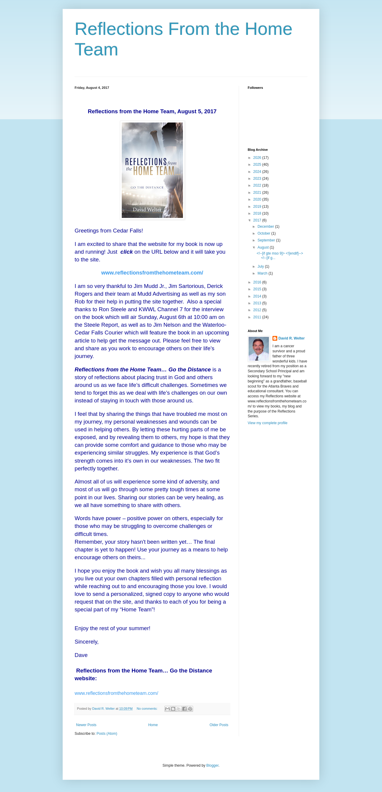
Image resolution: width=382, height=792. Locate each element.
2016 (257, 282)
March (263, 273)
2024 (257, 172)
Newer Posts (86, 725)
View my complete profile (267, 423)
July (261, 266)
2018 (257, 213)
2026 (257, 158)
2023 (257, 178)
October (264, 233)
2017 (257, 220)
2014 (257, 296)
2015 (257, 289)
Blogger (212, 765)
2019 (257, 206)
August (264, 247)
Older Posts (219, 725)
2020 (257, 199)
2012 (257, 310)
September (267, 240)
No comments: (147, 708)
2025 (257, 164)
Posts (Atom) (106, 733)
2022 (257, 185)
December (266, 226)
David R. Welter (291, 338)
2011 (257, 317)
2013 (257, 303)
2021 (257, 192)
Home (153, 725)
